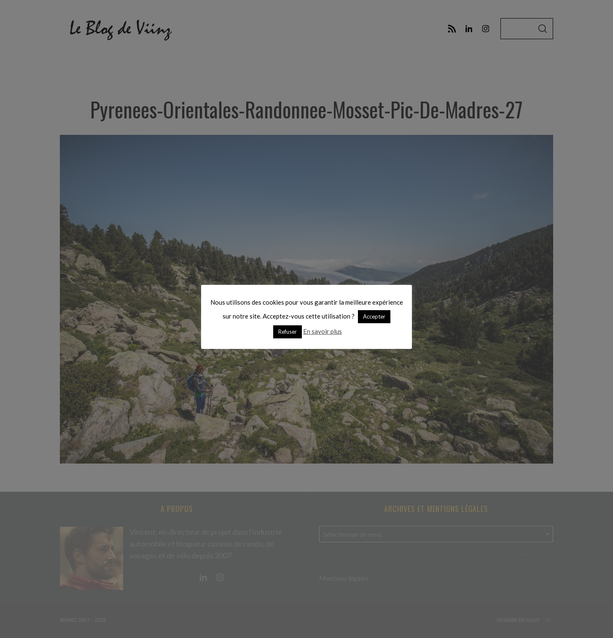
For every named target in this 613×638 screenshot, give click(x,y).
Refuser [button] (287, 331)
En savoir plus (322, 331)
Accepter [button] (374, 316)
